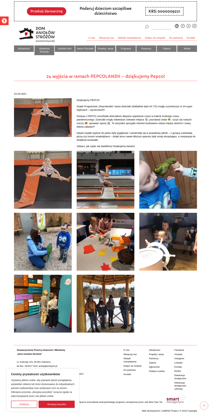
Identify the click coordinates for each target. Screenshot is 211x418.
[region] (43, 390)
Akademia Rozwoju (44, 50)
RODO (177, 371)
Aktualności (24, 48)
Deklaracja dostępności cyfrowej (180, 385)
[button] (4, 21)
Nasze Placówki (85, 48)
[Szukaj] (146, 27)
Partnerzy (146, 48)
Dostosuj (24, 404)
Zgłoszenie (154, 367)
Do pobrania (176, 37)
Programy (126, 48)
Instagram (179, 358)
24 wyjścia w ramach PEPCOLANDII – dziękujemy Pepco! (105, 76)
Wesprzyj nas (106, 37)
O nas (92, 37)
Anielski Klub (65, 48)
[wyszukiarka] (162, 26)
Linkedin (178, 362)
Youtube (178, 354)
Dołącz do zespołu (155, 37)
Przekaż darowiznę (46, 11)
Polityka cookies (157, 371)
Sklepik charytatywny (129, 37)
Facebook (179, 350)
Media (187, 48)
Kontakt (191, 37)
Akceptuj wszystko (56, 404)
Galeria (166, 48)
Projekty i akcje (105, 48)
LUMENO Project (169, 411)
